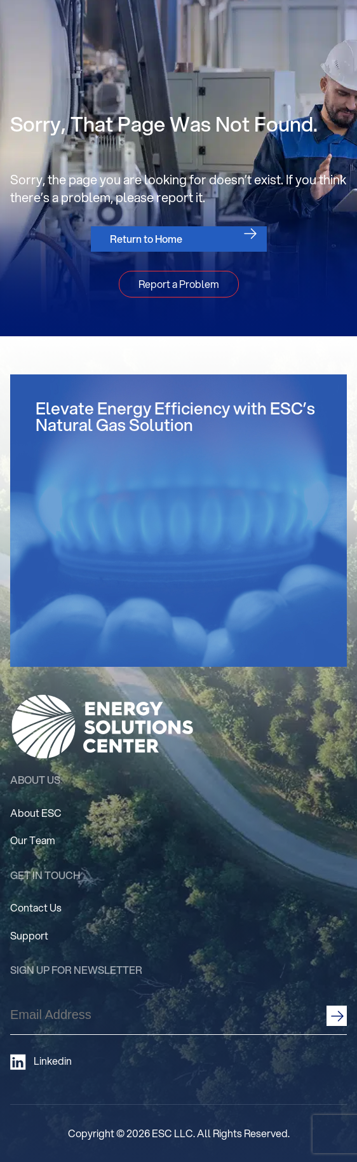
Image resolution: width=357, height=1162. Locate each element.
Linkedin (41, 1062)
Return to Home (146, 238)
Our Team (32, 840)
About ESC (36, 812)
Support (29, 935)
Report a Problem (178, 284)
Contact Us (36, 907)
